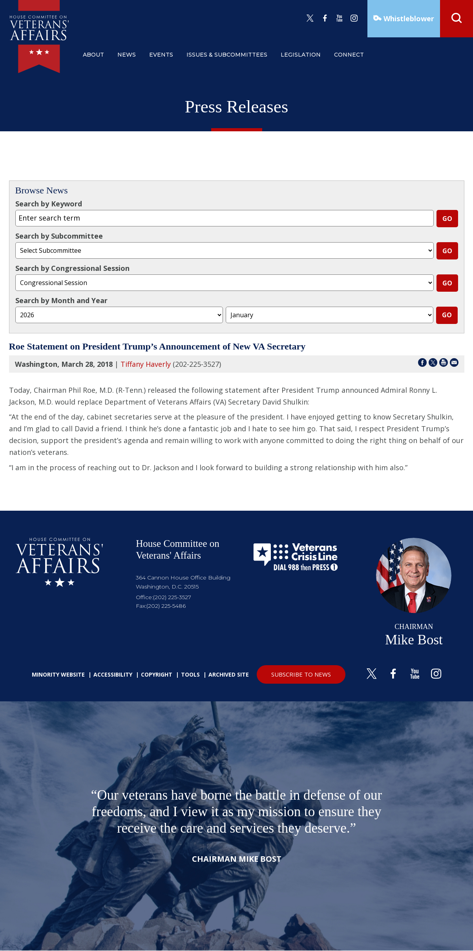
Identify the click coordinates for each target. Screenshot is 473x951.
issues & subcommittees (226, 54)
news (126, 54)
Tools (190, 674)
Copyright (156, 674)
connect (349, 54)
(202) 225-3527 (172, 597)
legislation (301, 54)
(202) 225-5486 (166, 605)
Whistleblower (408, 18)
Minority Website (58, 674)
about (93, 54)
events (161, 54)
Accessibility (112, 674)
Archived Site (228, 674)
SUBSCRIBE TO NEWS (301, 674)
